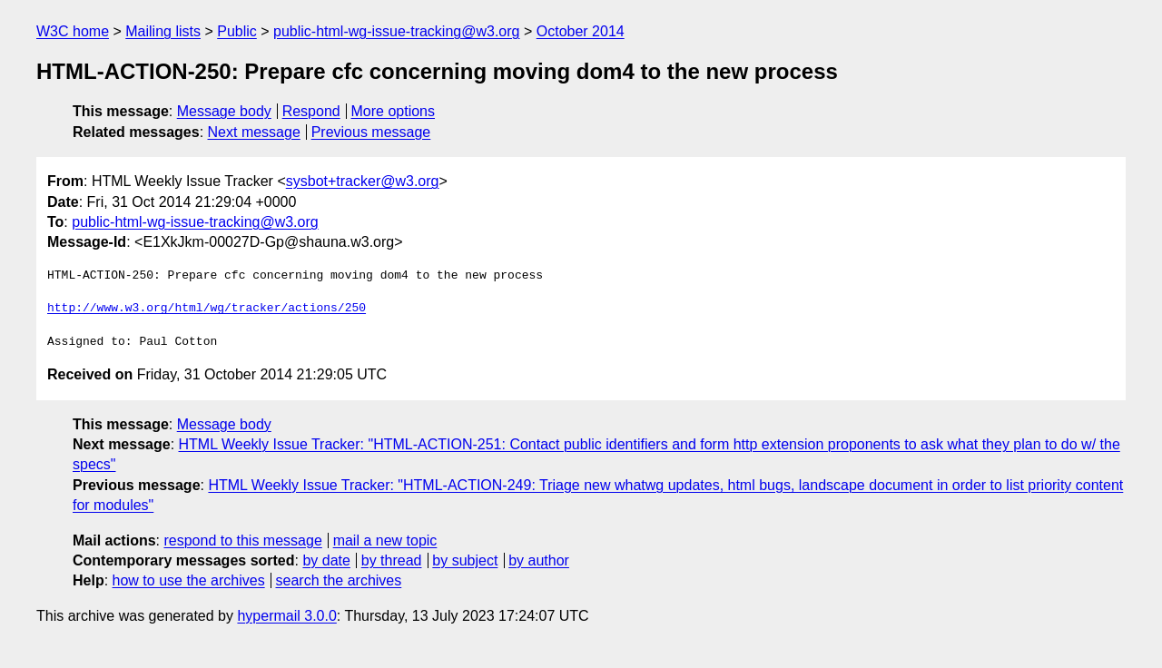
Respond (311, 111)
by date (326, 560)
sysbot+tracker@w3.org (362, 181)
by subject (464, 560)
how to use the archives (189, 580)
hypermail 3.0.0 (286, 616)
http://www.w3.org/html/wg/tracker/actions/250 (206, 308)
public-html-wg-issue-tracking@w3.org (396, 31)
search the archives (339, 580)
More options (393, 111)
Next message (254, 132)
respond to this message (242, 540)
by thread (391, 560)
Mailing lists (163, 31)
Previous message (371, 132)
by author (538, 560)
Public (237, 31)
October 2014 (581, 31)
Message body (224, 111)
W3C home (72, 31)
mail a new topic (385, 540)
